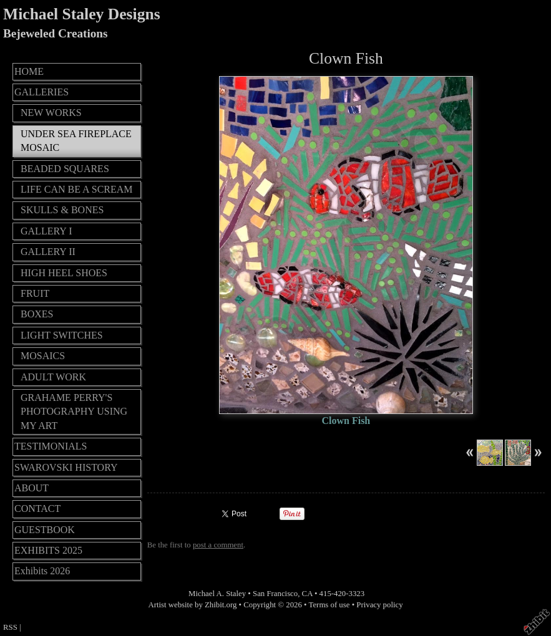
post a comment (218, 545)
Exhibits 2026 (42, 571)
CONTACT (37, 508)
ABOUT (31, 488)
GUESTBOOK (44, 529)
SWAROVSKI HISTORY (66, 467)
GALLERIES (41, 92)
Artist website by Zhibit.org (192, 604)
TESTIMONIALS (50, 446)
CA (307, 593)
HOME (29, 71)
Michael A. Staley (217, 593)
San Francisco (275, 593)
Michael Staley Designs (81, 14)
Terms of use (329, 604)
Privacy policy (379, 604)
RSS (10, 627)
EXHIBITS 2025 (48, 550)
